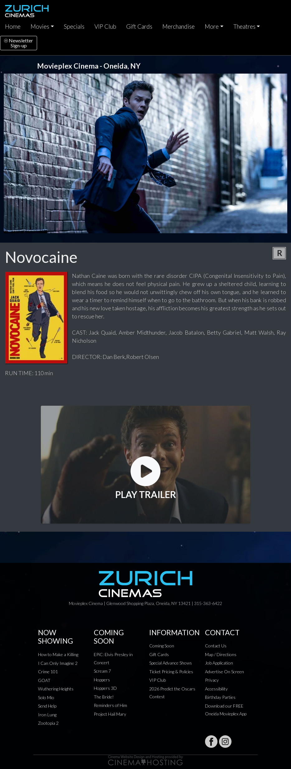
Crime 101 (48, 671)
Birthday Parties (220, 697)
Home (13, 26)
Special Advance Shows (170, 662)
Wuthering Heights (56, 688)
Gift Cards (139, 26)
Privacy (212, 680)
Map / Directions (220, 654)
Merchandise (178, 26)
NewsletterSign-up (18, 42)
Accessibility (216, 688)
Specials (74, 26)
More (212, 26)
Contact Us (216, 645)
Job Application (219, 662)
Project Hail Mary (110, 714)
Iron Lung (47, 714)
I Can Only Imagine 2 (58, 663)
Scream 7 (102, 671)
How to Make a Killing (58, 654)
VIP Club (105, 26)
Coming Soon (161, 645)
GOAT (44, 680)
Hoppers (102, 679)
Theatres (244, 26)
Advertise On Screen (224, 671)
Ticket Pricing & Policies (171, 671)
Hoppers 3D (105, 688)
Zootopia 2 (48, 723)
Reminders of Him (110, 705)
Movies (40, 26)
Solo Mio (46, 697)
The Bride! (104, 696)
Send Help (47, 706)
